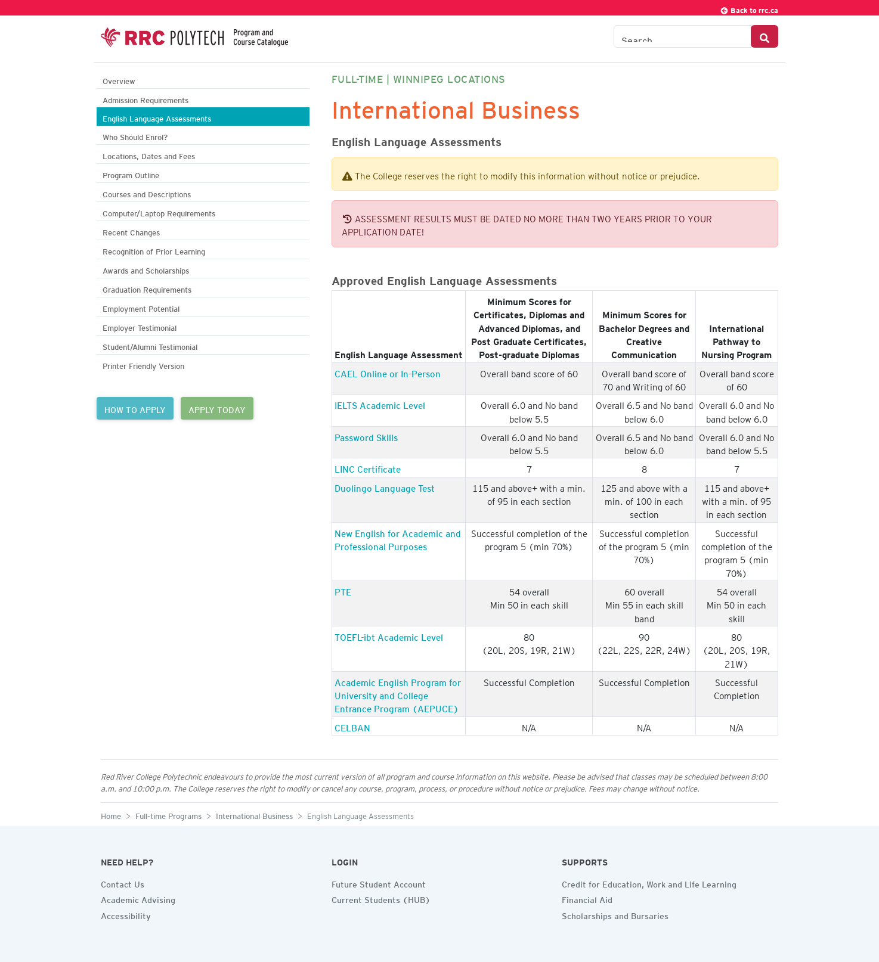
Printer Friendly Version (143, 364)
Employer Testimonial (140, 326)
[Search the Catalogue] (682, 36)
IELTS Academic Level (380, 403)
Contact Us (122, 883)
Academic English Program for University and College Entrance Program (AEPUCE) (398, 694)
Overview (119, 79)
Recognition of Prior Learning (154, 250)
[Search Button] (764, 36)
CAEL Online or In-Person (388, 372)
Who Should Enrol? (135, 135)
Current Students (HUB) (381, 898)
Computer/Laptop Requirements (159, 212)
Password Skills (366, 436)
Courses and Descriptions (147, 192)
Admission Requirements (145, 98)
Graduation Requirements (147, 288)
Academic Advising (138, 898)
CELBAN (352, 726)
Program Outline (131, 173)
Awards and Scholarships (146, 269)
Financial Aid (587, 898)
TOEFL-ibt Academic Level (389, 635)
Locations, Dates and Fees (149, 154)
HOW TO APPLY (135, 408)
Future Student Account (379, 883)
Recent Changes (131, 231)
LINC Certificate (368, 467)
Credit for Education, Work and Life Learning (649, 883)
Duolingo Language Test (385, 486)
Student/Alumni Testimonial (150, 345)
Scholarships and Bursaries (615, 914)
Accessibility (126, 914)
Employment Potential (141, 307)
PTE (343, 590)
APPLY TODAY (217, 408)
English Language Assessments (157, 117)
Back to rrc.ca (749, 8)
